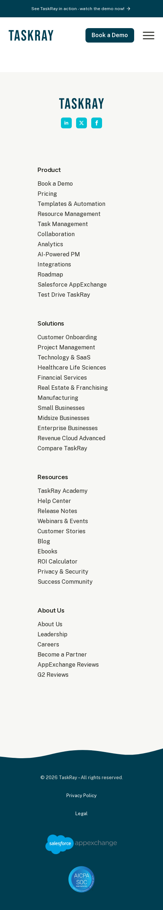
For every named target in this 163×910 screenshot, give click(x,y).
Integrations (54, 264)
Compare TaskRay (62, 448)
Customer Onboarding (67, 337)
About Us (50, 624)
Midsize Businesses (63, 418)
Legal (81, 813)
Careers (48, 644)
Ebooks (47, 551)
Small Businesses (61, 408)
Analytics (50, 244)
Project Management (66, 347)
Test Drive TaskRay (64, 294)
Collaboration (56, 234)
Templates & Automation (71, 203)
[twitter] (81, 123)
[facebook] (96, 123)
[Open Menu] (147, 35)
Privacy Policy (81, 795)
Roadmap (50, 274)
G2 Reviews (53, 674)
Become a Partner (62, 654)
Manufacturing (58, 397)
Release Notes (57, 511)
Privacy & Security (63, 571)
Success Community (65, 581)
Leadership (52, 634)
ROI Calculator (58, 561)
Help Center (54, 501)
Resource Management (69, 214)
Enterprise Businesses (68, 428)
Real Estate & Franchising (73, 387)
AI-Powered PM (59, 254)
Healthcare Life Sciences (72, 367)
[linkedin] (66, 123)
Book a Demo (55, 183)
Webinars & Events (63, 521)
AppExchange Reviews (68, 664)
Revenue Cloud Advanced (71, 438)
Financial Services (62, 377)
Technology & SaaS (64, 357)
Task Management (63, 224)
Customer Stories (61, 531)
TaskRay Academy (63, 490)
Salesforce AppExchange (72, 284)
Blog (44, 541)
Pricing (47, 193)
